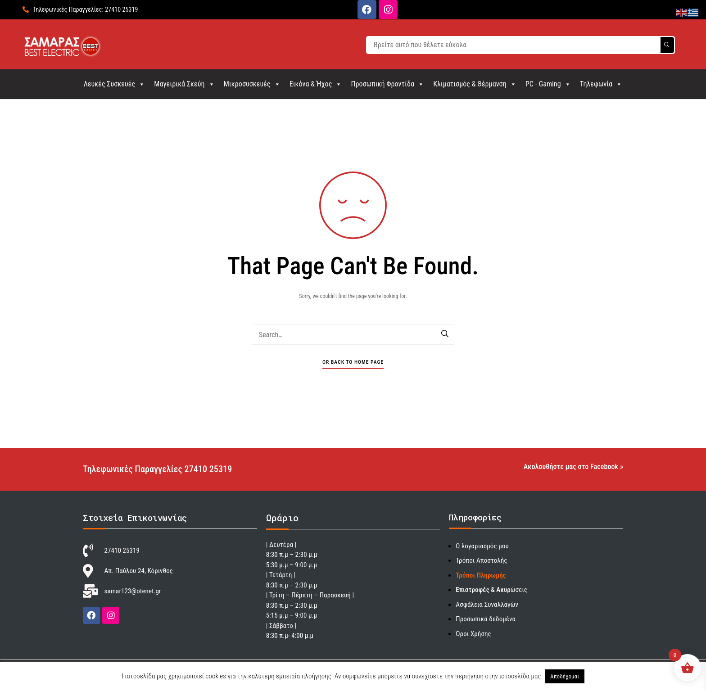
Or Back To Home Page (353, 362)
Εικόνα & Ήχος (316, 84)
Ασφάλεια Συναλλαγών (487, 605)
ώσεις (491, 590)
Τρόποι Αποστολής (481, 560)
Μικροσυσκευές (252, 84)
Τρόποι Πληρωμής (481, 575)
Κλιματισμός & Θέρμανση (474, 84)
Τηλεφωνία (601, 84)
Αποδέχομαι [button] (564, 676)
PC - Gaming (548, 84)
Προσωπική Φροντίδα (387, 84)
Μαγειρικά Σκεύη (184, 84)
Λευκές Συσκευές (114, 84)
